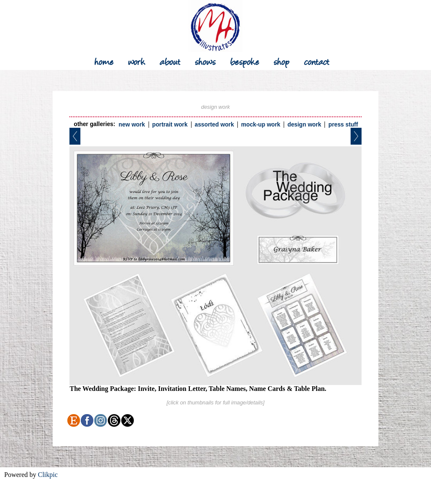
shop (281, 61)
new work (132, 124)
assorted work (214, 124)
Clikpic (48, 474)
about (170, 61)
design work (304, 124)
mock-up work (260, 124)
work (136, 61)
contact (316, 61)
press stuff (343, 124)
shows (205, 61)
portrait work (170, 124)
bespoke (245, 61)
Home (104, 61)
